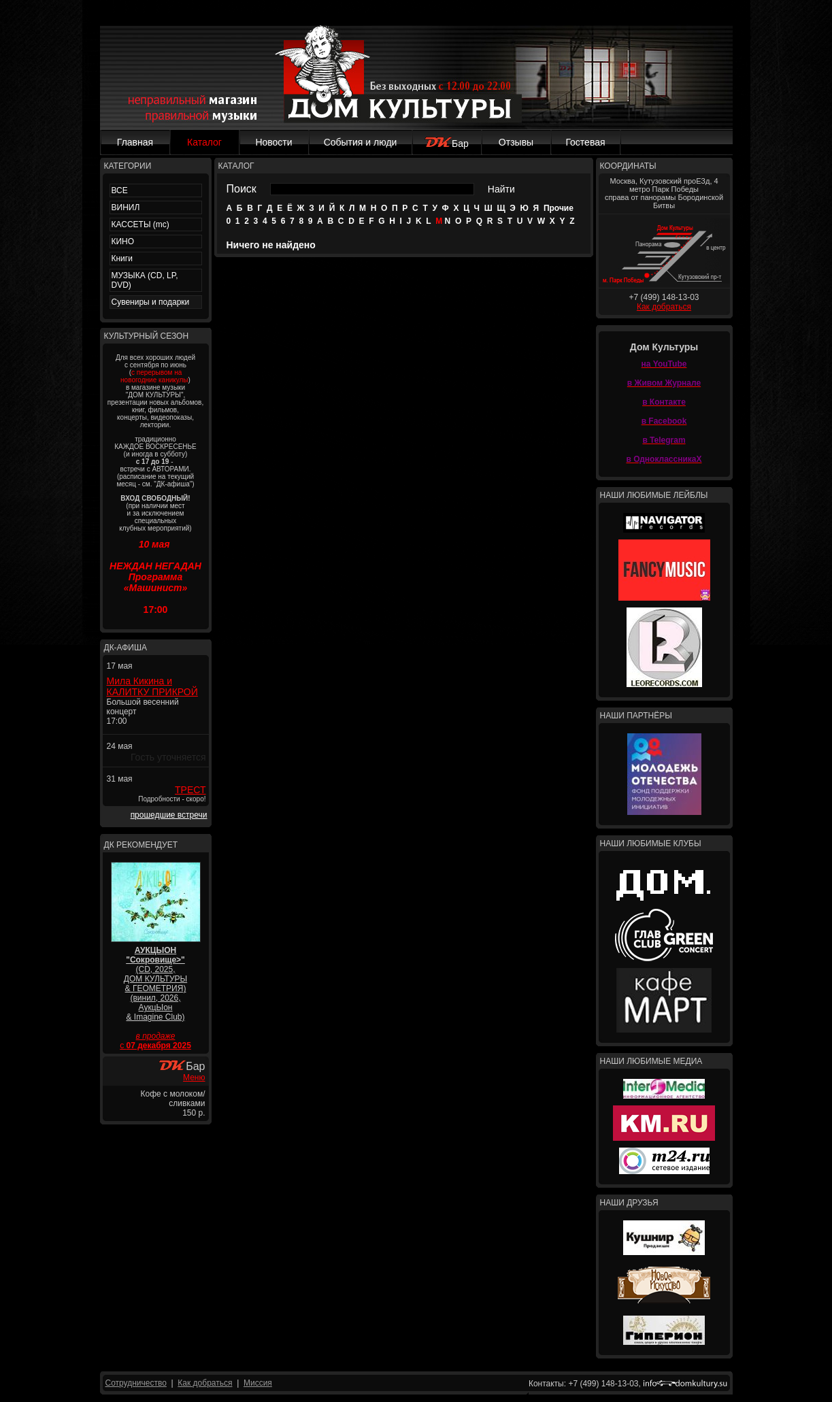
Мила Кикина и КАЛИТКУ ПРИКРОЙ (152, 686)
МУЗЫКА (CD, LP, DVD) (145, 280)
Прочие (558, 208)
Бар (447, 143)
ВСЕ (120, 190)
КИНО (123, 241)
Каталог (204, 142)
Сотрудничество (136, 1383)
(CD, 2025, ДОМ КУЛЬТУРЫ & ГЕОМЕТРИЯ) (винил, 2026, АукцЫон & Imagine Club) (155, 984)
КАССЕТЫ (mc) (140, 224)
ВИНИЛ (126, 207)
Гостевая (585, 142)
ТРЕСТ (190, 789)
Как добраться (664, 307)
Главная (135, 142)
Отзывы (516, 142)
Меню (194, 1077)
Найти (501, 189)
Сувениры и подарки (151, 302)
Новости (273, 142)
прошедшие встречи (169, 815)
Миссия (258, 1383)
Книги (122, 258)
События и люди (360, 142)
